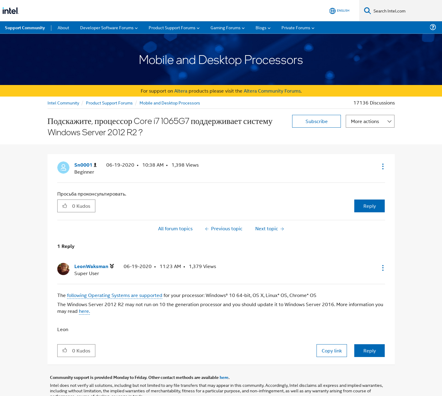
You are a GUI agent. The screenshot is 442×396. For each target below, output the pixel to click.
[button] (382, 166)
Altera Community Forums (272, 90)
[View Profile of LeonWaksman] (94, 266)
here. (84, 310)
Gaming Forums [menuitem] (225, 27)
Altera (180, 90)
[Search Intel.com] (406, 10)
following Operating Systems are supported (114, 295)
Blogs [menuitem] (261, 27)
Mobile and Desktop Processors (170, 102)
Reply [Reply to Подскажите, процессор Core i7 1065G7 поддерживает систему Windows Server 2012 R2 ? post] (369, 205)
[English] (339, 10)
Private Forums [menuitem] (295, 27)
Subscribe (317, 121)
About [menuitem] (63, 27)
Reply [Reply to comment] (369, 350)
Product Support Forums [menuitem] (172, 27)
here (224, 377)
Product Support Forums (109, 102)
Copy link (332, 350)
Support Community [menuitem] (25, 27)
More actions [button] (365, 121)
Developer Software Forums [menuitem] (107, 27)
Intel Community (63, 102)
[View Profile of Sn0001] (85, 164)
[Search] (367, 10)
